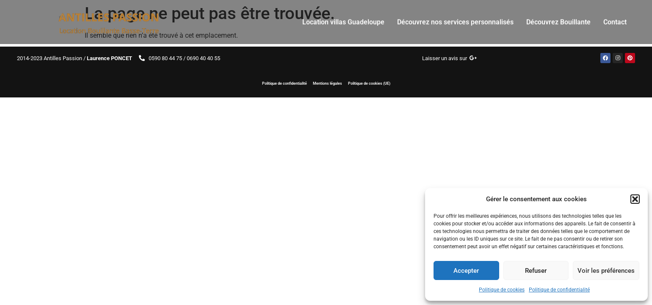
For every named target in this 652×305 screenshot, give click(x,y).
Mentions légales (327, 83)
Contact (615, 18)
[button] (635, 199)
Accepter (466, 270)
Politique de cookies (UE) (370, 83)
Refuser (536, 270)
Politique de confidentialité (559, 290)
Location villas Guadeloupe (343, 18)
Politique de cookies (502, 290)
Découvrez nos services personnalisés (455, 18)
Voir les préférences (606, 270)
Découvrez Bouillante (558, 18)
